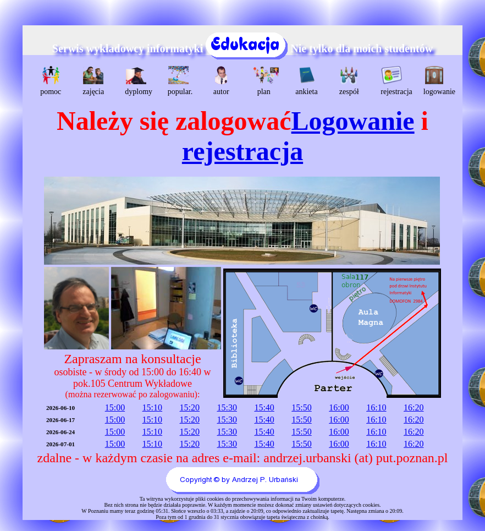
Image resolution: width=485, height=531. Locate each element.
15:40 (264, 407)
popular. (180, 81)
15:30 (226, 407)
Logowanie (353, 120)
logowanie (435, 81)
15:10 (152, 407)
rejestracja (393, 81)
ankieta (306, 81)
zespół (349, 81)
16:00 (339, 407)
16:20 (413, 407)
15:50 (301, 407)
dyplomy (137, 81)
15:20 (190, 407)
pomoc (50, 81)
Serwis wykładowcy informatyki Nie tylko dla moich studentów (242, 48)
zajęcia (93, 81)
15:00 (115, 407)
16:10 (376, 407)
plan (265, 81)
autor (221, 81)
